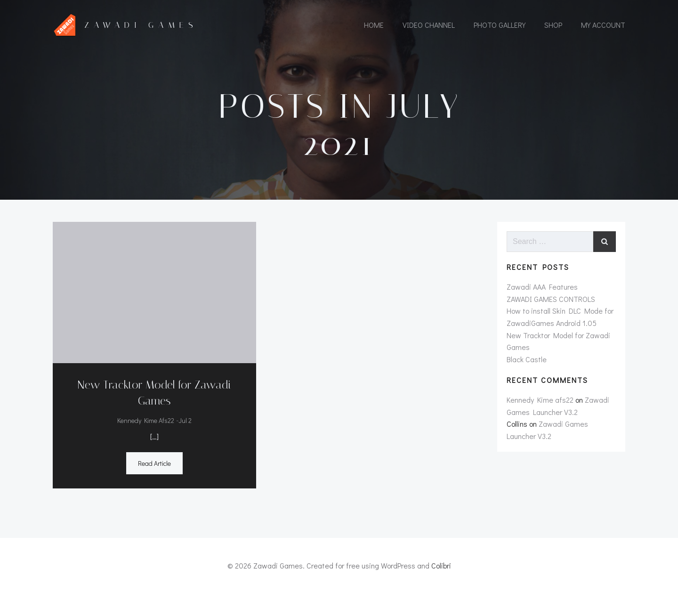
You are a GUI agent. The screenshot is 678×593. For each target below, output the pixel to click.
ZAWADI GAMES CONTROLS (551, 299)
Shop (553, 25)
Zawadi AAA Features (542, 287)
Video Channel (429, 25)
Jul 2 (185, 420)
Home (374, 25)
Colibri (441, 565)
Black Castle (527, 359)
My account (603, 25)
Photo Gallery (499, 25)
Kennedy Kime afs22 (145, 420)
